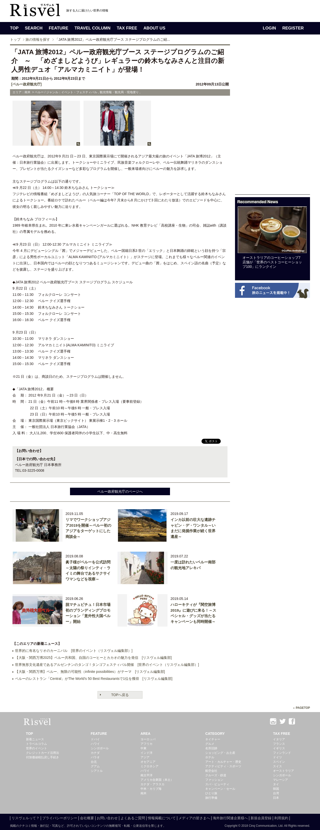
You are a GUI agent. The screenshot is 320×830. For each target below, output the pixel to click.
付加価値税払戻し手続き (42, 757)
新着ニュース (35, 739)
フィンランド (282, 753)
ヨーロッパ (148, 739)
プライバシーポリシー (59, 818)
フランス (279, 744)
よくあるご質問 (132, 818)
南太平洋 (146, 775)
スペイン (279, 762)
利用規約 (281, 818)
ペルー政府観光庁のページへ (120, 491)
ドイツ (277, 757)
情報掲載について (162, 818)
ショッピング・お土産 (220, 753)
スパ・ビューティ (217, 784)
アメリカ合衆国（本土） (157, 780)
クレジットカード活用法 (42, 753)
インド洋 (146, 753)
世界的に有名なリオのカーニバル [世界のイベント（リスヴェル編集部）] (73, 651)
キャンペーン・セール (220, 789)
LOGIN (269, 28)
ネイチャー (212, 739)
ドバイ (95, 739)
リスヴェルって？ (26, 818)
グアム (95, 766)
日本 (276, 798)
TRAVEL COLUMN (92, 28)
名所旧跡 (211, 748)
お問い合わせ (107, 818)
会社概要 (87, 818)
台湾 (276, 793)
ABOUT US (155, 28)
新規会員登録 (261, 818)
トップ (15, 39)
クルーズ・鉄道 (215, 775)
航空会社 (211, 771)
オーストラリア (283, 771)
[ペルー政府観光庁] (26, 84)
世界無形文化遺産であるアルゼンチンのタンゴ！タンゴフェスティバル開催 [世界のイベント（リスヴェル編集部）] (107, 665)
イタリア (279, 739)
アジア (145, 757)
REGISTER (293, 28)
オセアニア (148, 762)
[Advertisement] (272, 119)
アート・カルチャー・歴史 (223, 762)
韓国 (276, 789)
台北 (94, 762)
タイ (276, 784)
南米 (143, 793)
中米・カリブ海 (151, 789)
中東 (143, 748)
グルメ (209, 744)
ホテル (209, 757)
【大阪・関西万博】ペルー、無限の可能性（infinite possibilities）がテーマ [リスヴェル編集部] (90, 672)
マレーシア (280, 780)
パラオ (95, 757)
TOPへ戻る (120, 695)
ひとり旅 (211, 793)
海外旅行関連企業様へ (230, 818)
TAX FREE (127, 28)
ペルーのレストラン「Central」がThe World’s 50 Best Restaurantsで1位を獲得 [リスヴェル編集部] (93, 679)
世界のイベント (36, 748)
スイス (277, 766)
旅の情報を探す (38, 39)
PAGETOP (303, 708)
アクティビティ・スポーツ (223, 766)
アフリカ (146, 744)
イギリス (279, 748)
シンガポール (100, 748)
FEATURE (58, 28)
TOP (14, 28)
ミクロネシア (149, 766)
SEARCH (33, 28)
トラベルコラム (36, 744)
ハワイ (95, 744)
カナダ (95, 753)
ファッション (214, 780)
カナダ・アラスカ (152, 784)
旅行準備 (211, 798)
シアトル (97, 771)
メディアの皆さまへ (194, 818)
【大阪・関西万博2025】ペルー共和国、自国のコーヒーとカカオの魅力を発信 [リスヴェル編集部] (93, 658)
